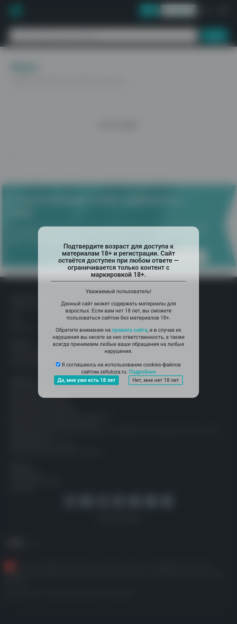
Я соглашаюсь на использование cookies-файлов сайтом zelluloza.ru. (118, 368)
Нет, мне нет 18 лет (155, 380)
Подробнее (142, 371)
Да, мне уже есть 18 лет (86, 380)
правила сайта (129, 330)
